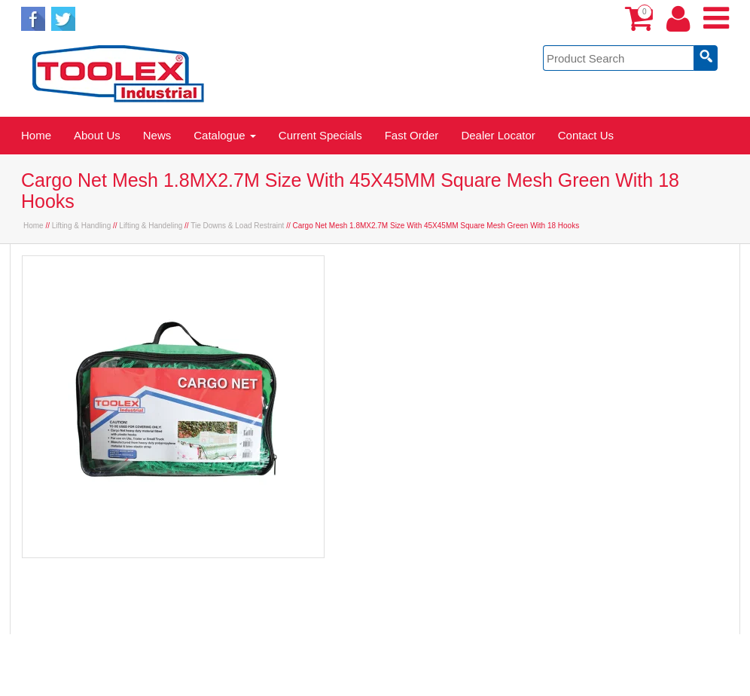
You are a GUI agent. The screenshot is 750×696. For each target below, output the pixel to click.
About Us (97, 135)
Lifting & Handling (81, 225)
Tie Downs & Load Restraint (237, 225)
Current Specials (320, 135)
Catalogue (225, 135)
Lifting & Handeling (150, 225)
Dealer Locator (498, 135)
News (157, 135)
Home (36, 135)
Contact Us (586, 135)
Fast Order (412, 135)
